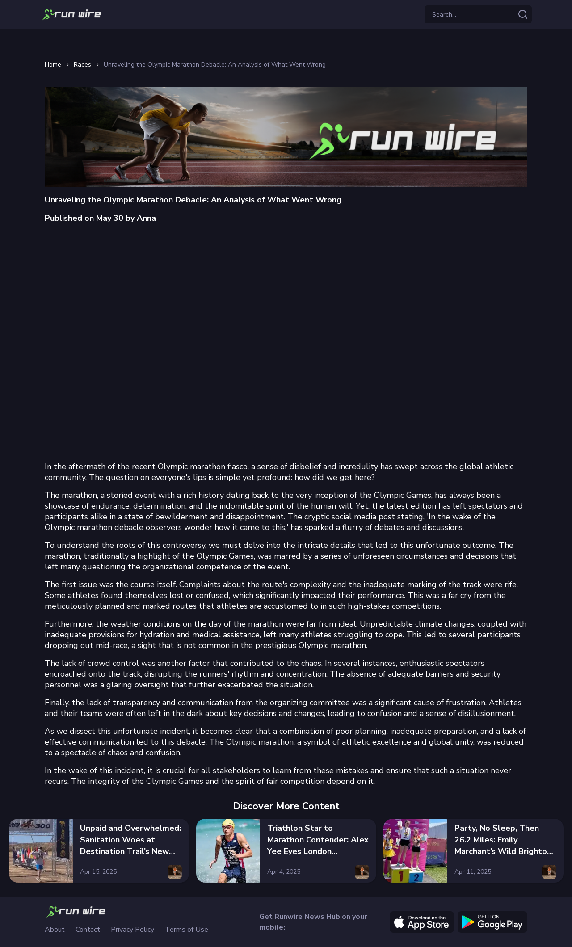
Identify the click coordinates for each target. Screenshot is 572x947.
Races (82, 65)
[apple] (422, 922)
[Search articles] (523, 14)
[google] (492, 922)
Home (53, 65)
